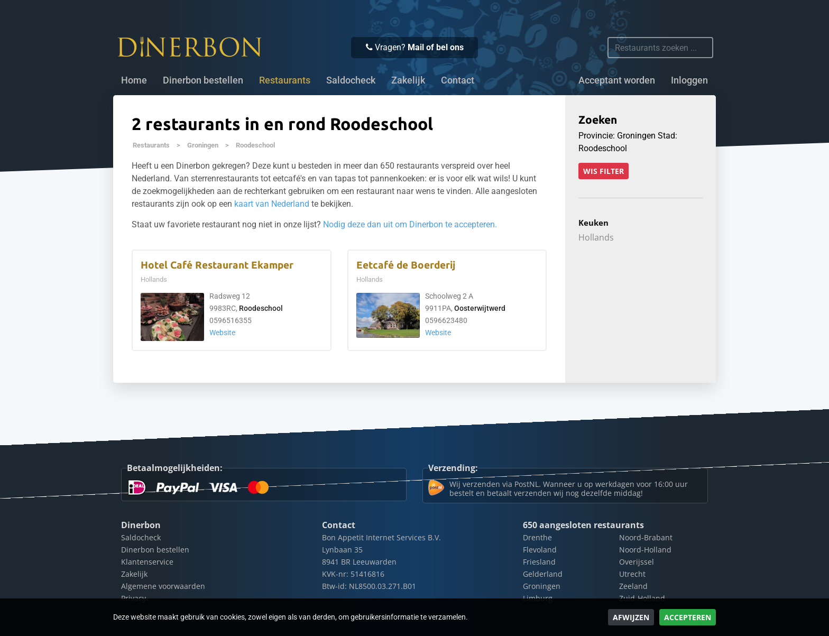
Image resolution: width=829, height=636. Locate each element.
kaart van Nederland (271, 204)
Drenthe (537, 537)
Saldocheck (350, 80)
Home (134, 80)
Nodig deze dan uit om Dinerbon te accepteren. (410, 224)
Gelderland (543, 574)
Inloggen (689, 80)
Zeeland (633, 586)
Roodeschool (255, 145)
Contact (457, 80)
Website (222, 332)
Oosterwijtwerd (479, 308)
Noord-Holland (645, 550)
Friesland (539, 562)
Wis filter (603, 171)
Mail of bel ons (436, 47)
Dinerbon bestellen (203, 80)
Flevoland (540, 550)
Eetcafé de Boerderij (405, 265)
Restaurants (151, 145)
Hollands (596, 237)
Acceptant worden (616, 80)
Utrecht (632, 574)
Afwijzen (631, 617)
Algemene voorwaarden (163, 586)
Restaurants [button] (284, 80)
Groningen (202, 145)
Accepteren (687, 617)
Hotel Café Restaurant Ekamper (217, 265)
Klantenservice (147, 562)
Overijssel (636, 562)
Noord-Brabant (646, 537)
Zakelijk (408, 80)
